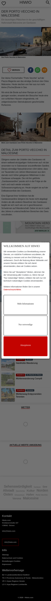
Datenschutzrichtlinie (12, 289)
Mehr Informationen (25, 304)
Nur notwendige (25, 324)
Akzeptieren (25, 345)
